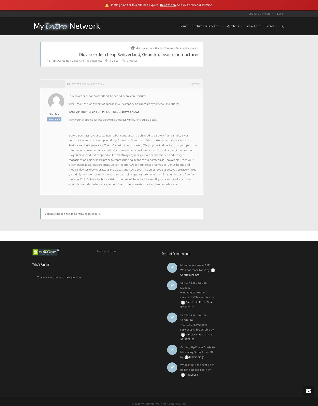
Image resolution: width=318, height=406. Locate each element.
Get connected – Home (149, 48)
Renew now (168, 5)
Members (233, 26)
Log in (280, 13)
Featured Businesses (206, 26)
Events (270, 26)
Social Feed (253, 26)
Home (183, 26)
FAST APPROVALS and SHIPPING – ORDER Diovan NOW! (104, 112)
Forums (168, 48)
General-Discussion (186, 48)
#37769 (195, 84)
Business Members (260, 13)
